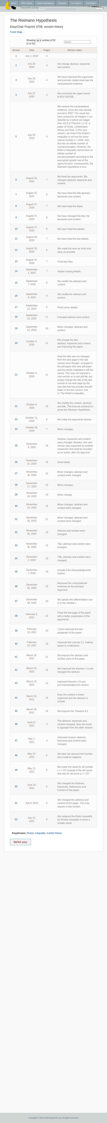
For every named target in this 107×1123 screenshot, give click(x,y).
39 (16, 630)
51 (16, 803)
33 (16, 545)
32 (16, 532)
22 (16, 406)
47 (16, 740)
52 (16, 819)
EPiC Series (26, 3)
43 (16, 683)
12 (16, 250)
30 (16, 506)
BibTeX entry (20, 841)
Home (14, 3)
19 (16, 328)
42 (16, 670)
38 (16, 616)
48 (16, 755)
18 (16, 317)
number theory (54, 833)
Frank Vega (16, 32)
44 (16, 698)
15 (16, 282)
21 (16, 374)
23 (16, 419)
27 (16, 473)
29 (16, 494)
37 (16, 601)
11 (16, 238)
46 (16, 724)
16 (16, 295)
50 (16, 786)
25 (16, 445)
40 (16, 644)
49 (16, 770)
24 (16, 429)
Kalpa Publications (45, 3)
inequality (40, 833)
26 (16, 462)
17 (16, 307)
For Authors (76, 3)
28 (16, 485)
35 (16, 571)
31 (16, 519)
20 (16, 343)
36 (16, 586)
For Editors (91, 3)
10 (16, 229)
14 (16, 271)
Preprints (62, 3)
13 (16, 261)
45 (16, 711)
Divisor (30, 833)
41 (16, 657)
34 (16, 558)
